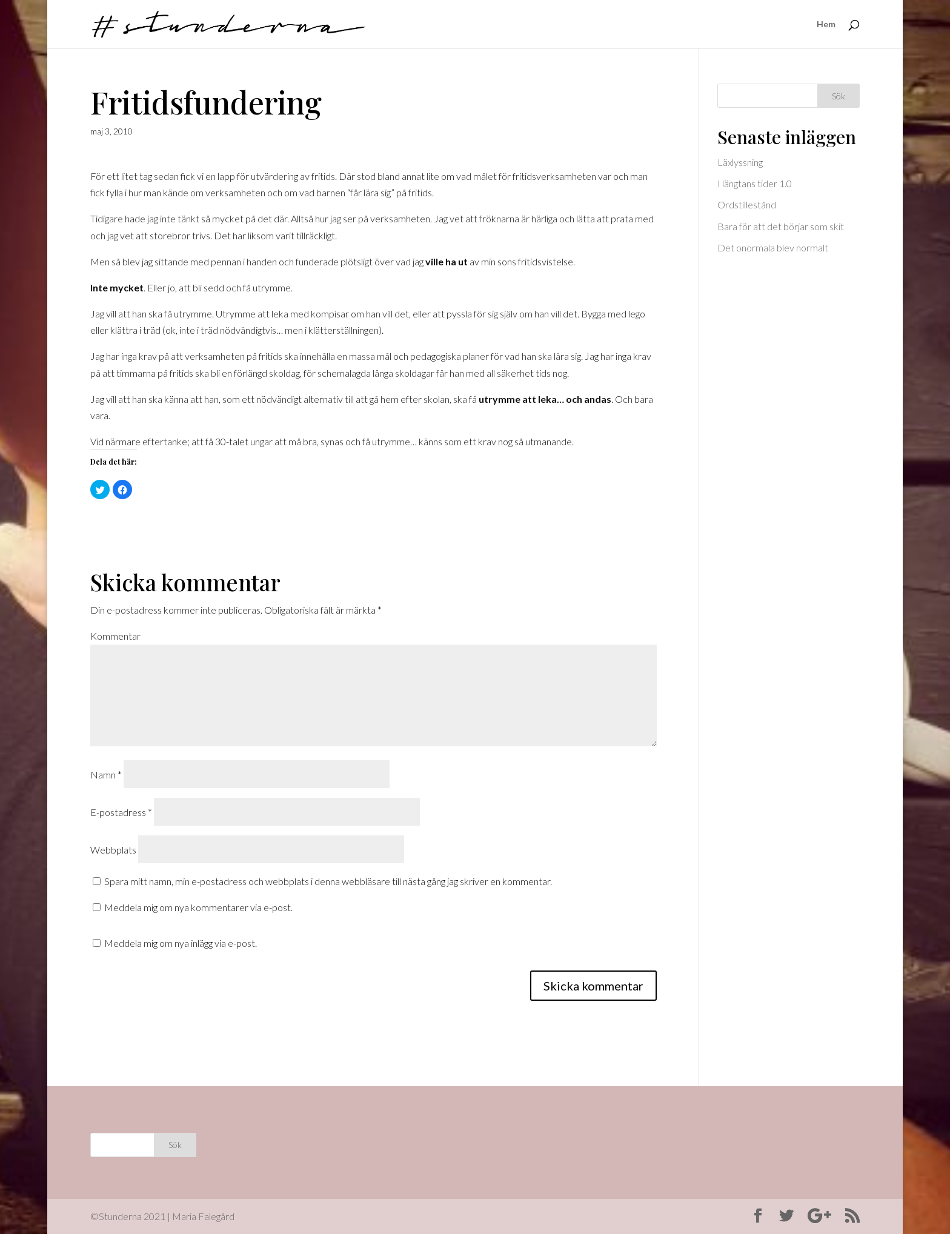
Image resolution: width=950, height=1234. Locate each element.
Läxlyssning (740, 162)
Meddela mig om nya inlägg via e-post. (180, 943)
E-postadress (121, 812)
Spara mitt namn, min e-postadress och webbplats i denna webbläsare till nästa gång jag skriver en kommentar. (328, 881)
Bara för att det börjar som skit (780, 226)
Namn (106, 774)
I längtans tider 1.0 (754, 183)
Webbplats (113, 849)
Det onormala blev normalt (772, 247)
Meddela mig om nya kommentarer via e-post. (198, 907)
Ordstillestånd (746, 204)
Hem (826, 24)
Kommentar (115, 636)
